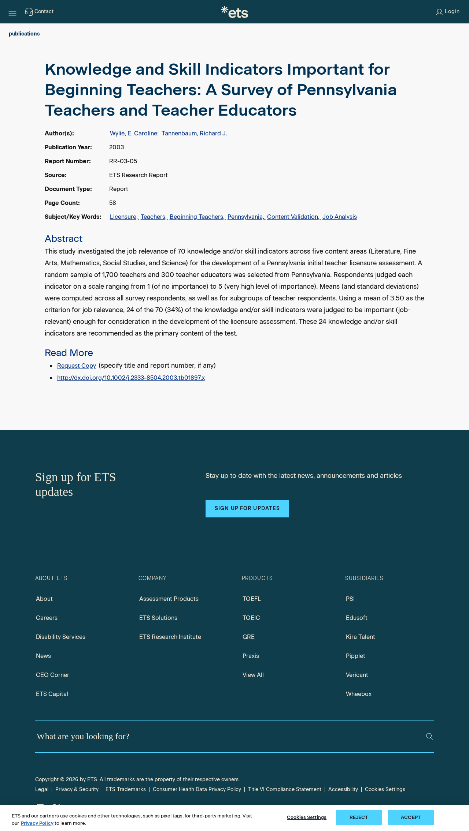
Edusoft (357, 617)
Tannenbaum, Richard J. (194, 133)
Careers (47, 617)
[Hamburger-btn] (12, 11)
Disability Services (60, 636)
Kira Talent (360, 636)
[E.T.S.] (234, 12)
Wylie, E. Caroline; (135, 133)
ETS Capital (52, 693)
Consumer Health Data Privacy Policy (197, 789)
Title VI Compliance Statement (284, 789)
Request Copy (76, 365)
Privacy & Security (77, 789)
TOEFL (252, 598)
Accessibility (343, 789)
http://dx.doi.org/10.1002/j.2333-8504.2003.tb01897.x (131, 377)
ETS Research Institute (170, 636)
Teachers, (154, 216)
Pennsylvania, (247, 216)
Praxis (251, 655)
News (43, 655)
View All (253, 674)
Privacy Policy (37, 823)
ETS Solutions (158, 617)
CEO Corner (52, 674)
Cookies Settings (385, 789)
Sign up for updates (247, 508)
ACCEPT (411, 817)
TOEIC (251, 617)
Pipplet (355, 655)
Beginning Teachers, (198, 216)
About (44, 598)
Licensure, (124, 216)
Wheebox (359, 693)
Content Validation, (294, 216)
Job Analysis (339, 216)
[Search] (429, 736)
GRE (249, 636)
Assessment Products (169, 598)
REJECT (359, 817)
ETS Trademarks (126, 789)
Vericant (357, 674)
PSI (350, 598)
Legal (41, 789)
